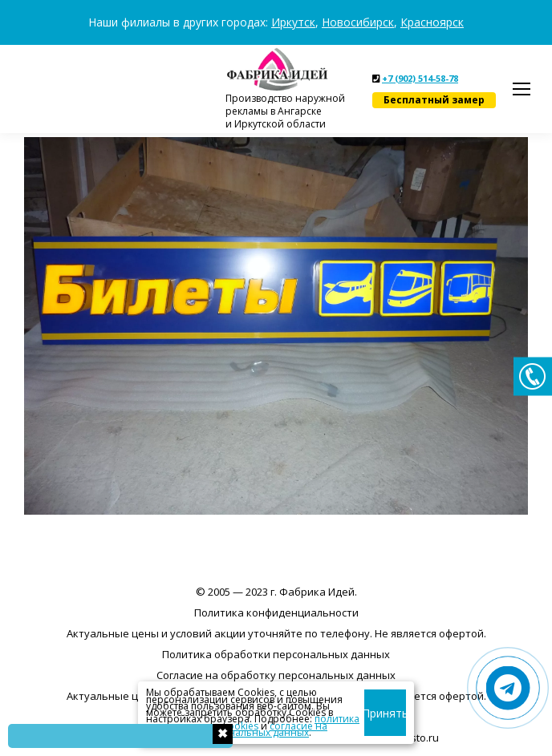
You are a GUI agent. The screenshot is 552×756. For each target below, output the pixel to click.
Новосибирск (358, 22)
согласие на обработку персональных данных (236, 729)
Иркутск (293, 22)
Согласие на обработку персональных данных (276, 675)
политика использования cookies (252, 722)
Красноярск (432, 22)
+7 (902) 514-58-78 (420, 78)
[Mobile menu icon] (521, 89)
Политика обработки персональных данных (276, 654)
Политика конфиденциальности (276, 612)
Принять (387, 713)
